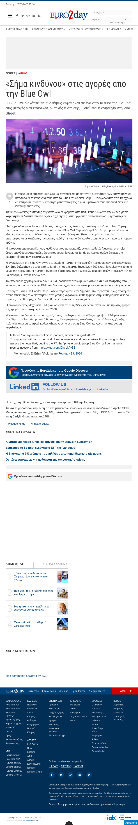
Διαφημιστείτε (97, 691)
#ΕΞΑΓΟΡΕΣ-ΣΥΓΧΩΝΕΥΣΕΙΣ (86, 29)
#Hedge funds (16, 423)
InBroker (95, 788)
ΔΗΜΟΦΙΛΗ (15, 564)
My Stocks (75, 704)
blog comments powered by (27, 675)
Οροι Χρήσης (78, 691)
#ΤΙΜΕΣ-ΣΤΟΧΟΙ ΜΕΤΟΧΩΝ (48, 29)
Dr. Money (97, 704)
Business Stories (100, 747)
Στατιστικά (10, 727)
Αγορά (30, 712)
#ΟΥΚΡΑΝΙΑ (114, 29)
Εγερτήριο (97, 735)
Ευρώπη (31, 752)
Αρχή (123, 691)
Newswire (32, 704)
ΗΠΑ (29, 748)
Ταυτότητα (33, 691)
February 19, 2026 (70, 353)
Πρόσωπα (54, 704)
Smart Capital (98, 751)
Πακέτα (9, 731)
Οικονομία (32, 708)
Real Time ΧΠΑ (13, 708)
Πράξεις (9, 735)
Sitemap (63, 691)
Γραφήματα (75, 712)
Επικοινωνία (49, 691)
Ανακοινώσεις (12, 743)
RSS (72, 720)
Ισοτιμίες (31, 768)
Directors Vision (99, 743)
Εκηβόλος (118, 708)
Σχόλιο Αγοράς (13, 719)
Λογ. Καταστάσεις (78, 716)
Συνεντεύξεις (98, 712)
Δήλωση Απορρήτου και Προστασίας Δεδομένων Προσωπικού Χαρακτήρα (87, 804)
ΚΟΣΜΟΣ (22, 73)
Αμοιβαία (53, 720)
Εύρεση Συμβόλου (14, 723)
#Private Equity (40, 423)
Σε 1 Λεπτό (32, 744)
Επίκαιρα (31, 720)
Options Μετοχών (14, 775)
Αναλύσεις (54, 724)
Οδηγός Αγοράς (56, 712)
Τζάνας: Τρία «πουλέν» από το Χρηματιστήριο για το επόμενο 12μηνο (31, 577)
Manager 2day (99, 716)
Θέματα (95, 724)
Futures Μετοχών (14, 771)
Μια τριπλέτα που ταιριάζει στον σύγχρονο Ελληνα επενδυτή (32, 608)
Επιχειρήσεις (33, 724)
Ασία (29, 756)
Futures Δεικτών (13, 763)
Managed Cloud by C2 (31, 820)
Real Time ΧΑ (12, 704)
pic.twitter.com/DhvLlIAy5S (58, 347)
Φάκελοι (96, 720)
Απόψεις (96, 708)
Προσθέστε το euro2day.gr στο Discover (35, 476)
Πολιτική (31, 728)
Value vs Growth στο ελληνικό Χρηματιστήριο (30, 624)
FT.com (53, 766)
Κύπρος (31, 732)
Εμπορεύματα (34, 764)
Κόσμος (31, 716)
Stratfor (65, 766)
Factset (78, 766)
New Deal (118, 712)
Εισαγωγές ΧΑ (56, 716)
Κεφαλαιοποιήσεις (14, 739)
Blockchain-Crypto (57, 735)
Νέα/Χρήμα (54, 708)
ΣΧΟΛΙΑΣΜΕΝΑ (55, 564)
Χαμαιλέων (119, 704)
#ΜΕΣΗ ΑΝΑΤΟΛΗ (17, 29)
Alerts (73, 708)
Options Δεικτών (13, 767)
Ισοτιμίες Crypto (34, 772)
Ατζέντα (95, 739)
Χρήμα (30, 760)
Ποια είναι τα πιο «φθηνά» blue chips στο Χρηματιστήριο (33, 592)
